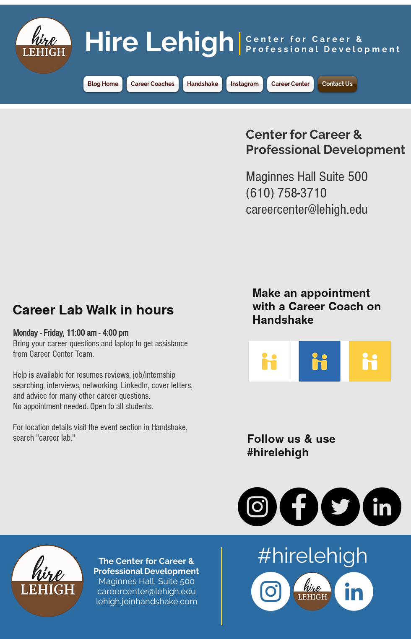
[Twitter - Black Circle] (340, 506)
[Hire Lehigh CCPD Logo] (312, 591)
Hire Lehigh (159, 41)
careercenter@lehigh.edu (307, 209)
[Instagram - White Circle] (270, 591)
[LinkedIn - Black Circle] (381, 506)
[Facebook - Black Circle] (298, 506)
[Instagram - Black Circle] (257, 506)
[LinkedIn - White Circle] (353, 591)
